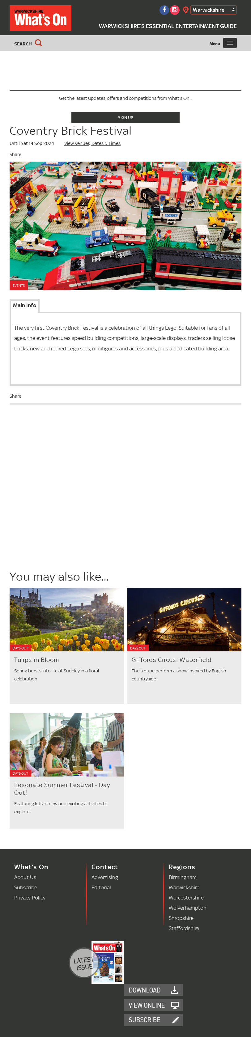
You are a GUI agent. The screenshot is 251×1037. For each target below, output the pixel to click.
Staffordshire (184, 928)
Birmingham (183, 877)
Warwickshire (208, 9)
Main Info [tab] (24, 305)
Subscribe (25, 887)
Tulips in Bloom (36, 659)
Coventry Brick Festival (71, 130)
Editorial (101, 887)
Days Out (20, 648)
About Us (25, 877)
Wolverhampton (187, 907)
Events (19, 285)
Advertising (104, 877)
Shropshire (181, 918)
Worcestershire (186, 897)
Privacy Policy (29, 897)
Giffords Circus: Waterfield (172, 659)
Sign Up (125, 117)
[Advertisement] (59, 523)
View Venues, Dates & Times (92, 143)
